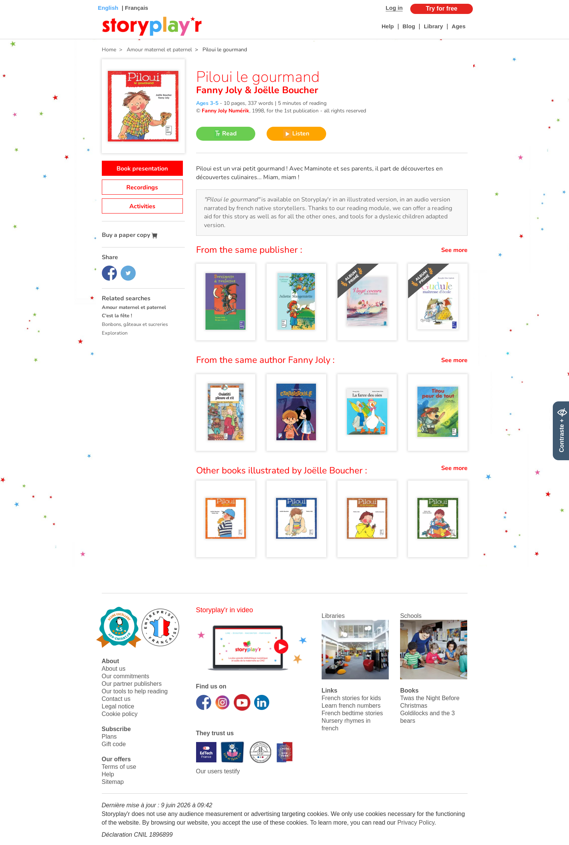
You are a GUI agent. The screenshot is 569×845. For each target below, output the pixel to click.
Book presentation (142, 168)
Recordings (142, 187)
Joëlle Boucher (285, 90)
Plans (109, 736)
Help (388, 26)
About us (114, 668)
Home (109, 49)
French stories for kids (351, 698)
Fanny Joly (220, 90)
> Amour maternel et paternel (154, 49)
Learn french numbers (351, 705)
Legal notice (118, 706)
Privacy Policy (415, 822)
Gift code (114, 744)
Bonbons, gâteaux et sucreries (135, 324)
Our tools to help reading (135, 691)
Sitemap (113, 782)
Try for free (441, 8)
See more (454, 250)
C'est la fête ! (117, 315)
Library (433, 26)
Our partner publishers (132, 684)
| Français (134, 8)
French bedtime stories (352, 713)
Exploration (114, 333)
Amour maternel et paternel (134, 307)
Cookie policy (120, 714)
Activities (142, 206)
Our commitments (125, 676)
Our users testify (218, 771)
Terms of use (119, 767)
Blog (409, 26)
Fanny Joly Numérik (225, 110)
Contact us (116, 699)
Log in (394, 8)
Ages (459, 26)
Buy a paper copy (130, 235)
